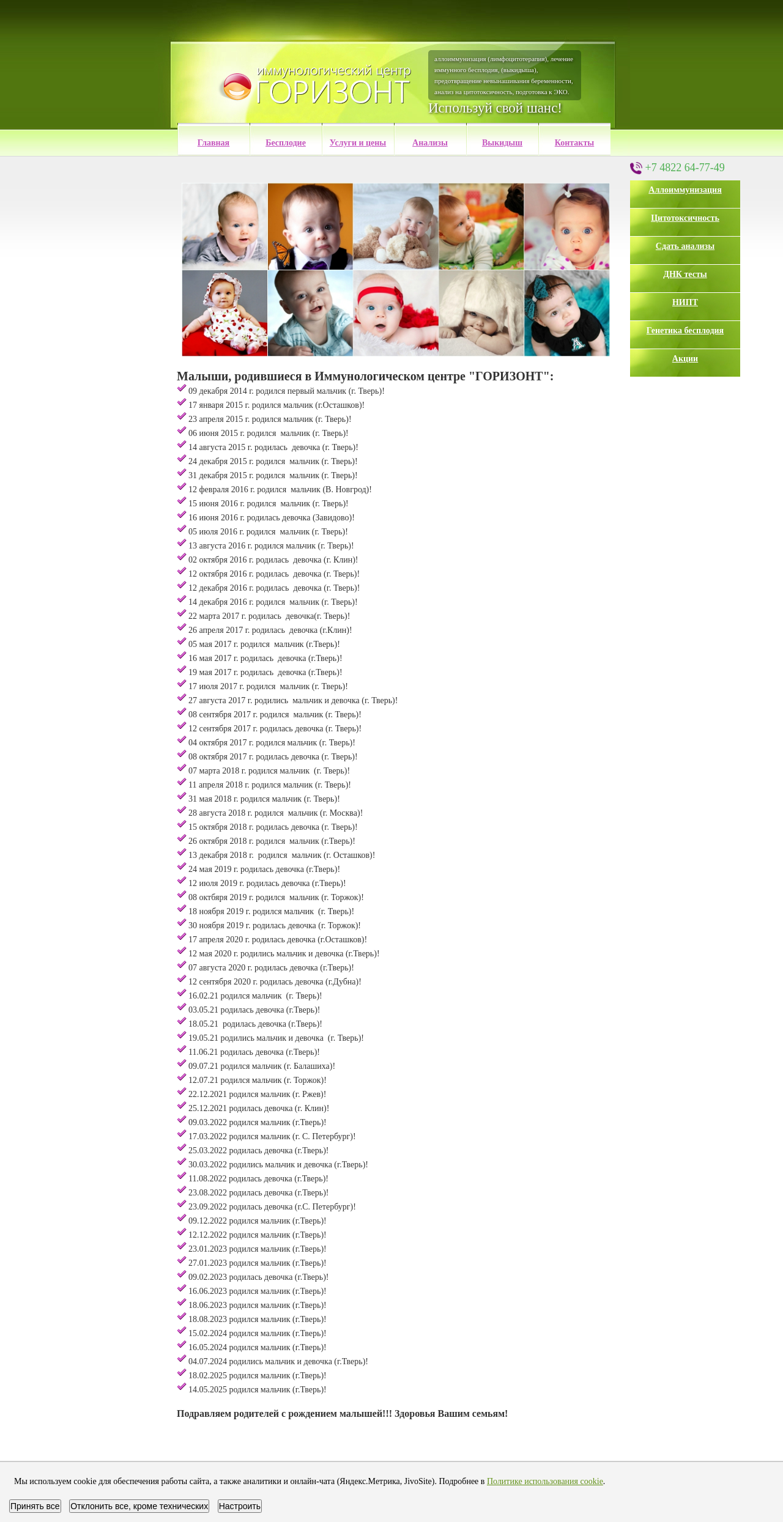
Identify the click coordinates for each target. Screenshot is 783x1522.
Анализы (430, 142)
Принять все (35, 1506)
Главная (213, 142)
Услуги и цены (358, 142)
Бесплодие (285, 142)
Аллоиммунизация (684, 189)
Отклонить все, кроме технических (139, 1506)
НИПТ (685, 302)
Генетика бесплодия (685, 330)
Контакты (574, 142)
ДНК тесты (685, 274)
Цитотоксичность (685, 218)
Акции (685, 358)
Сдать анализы (685, 246)
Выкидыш (502, 142)
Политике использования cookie (545, 1481)
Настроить (240, 1506)
